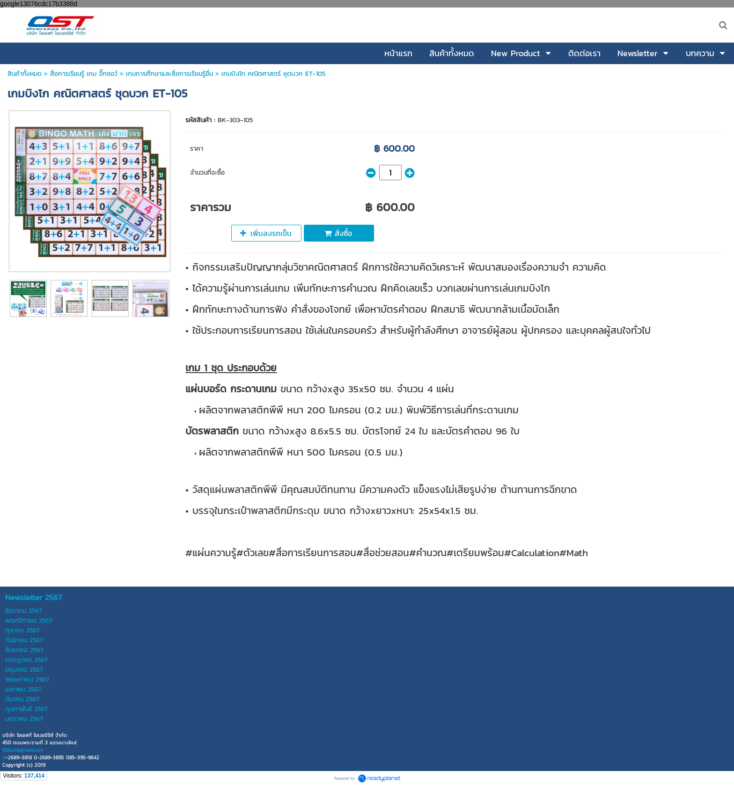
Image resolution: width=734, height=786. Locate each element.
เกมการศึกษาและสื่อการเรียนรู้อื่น (169, 74)
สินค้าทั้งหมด (24, 74)
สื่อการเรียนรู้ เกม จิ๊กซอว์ (85, 74)
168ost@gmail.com (23, 750)
